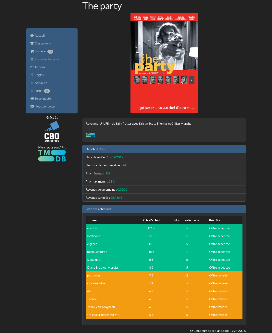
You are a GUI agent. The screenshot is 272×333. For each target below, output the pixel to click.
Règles (37, 75)
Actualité (38, 82)
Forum (40, 91)
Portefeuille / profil (45, 59)
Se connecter (41, 98)
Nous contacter (43, 106)
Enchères (41, 51)
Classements (41, 43)
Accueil (37, 35)
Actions (37, 67)
